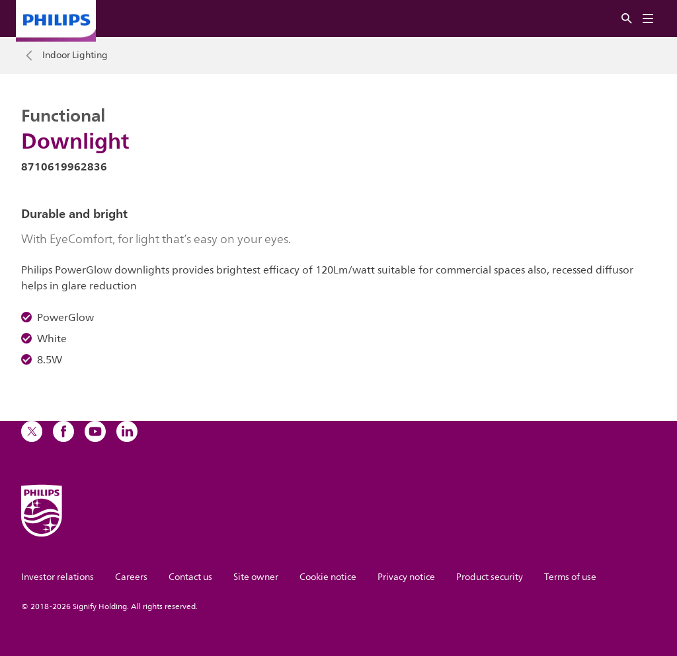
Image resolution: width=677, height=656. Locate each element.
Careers (131, 577)
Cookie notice (327, 577)
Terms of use (570, 577)
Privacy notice (406, 577)
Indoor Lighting (75, 55)
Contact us (190, 577)
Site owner (255, 577)
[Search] (627, 19)
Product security (489, 577)
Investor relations (57, 577)
